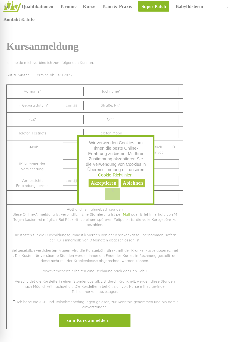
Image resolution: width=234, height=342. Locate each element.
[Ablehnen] (112, 194)
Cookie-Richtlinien (115, 175)
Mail (126, 214)
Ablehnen (133, 183)
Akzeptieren (103, 183)
